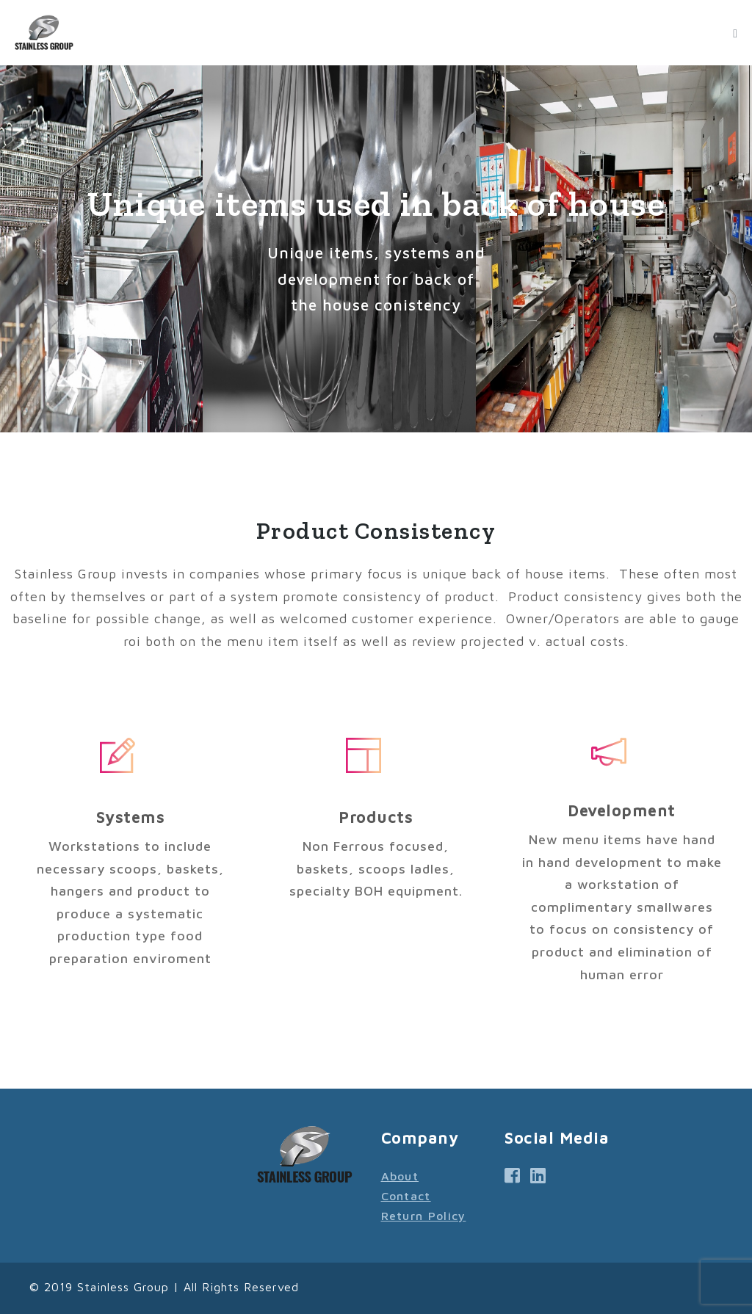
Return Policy (423, 1215)
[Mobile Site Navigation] (735, 34)
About (400, 1176)
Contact (406, 1195)
